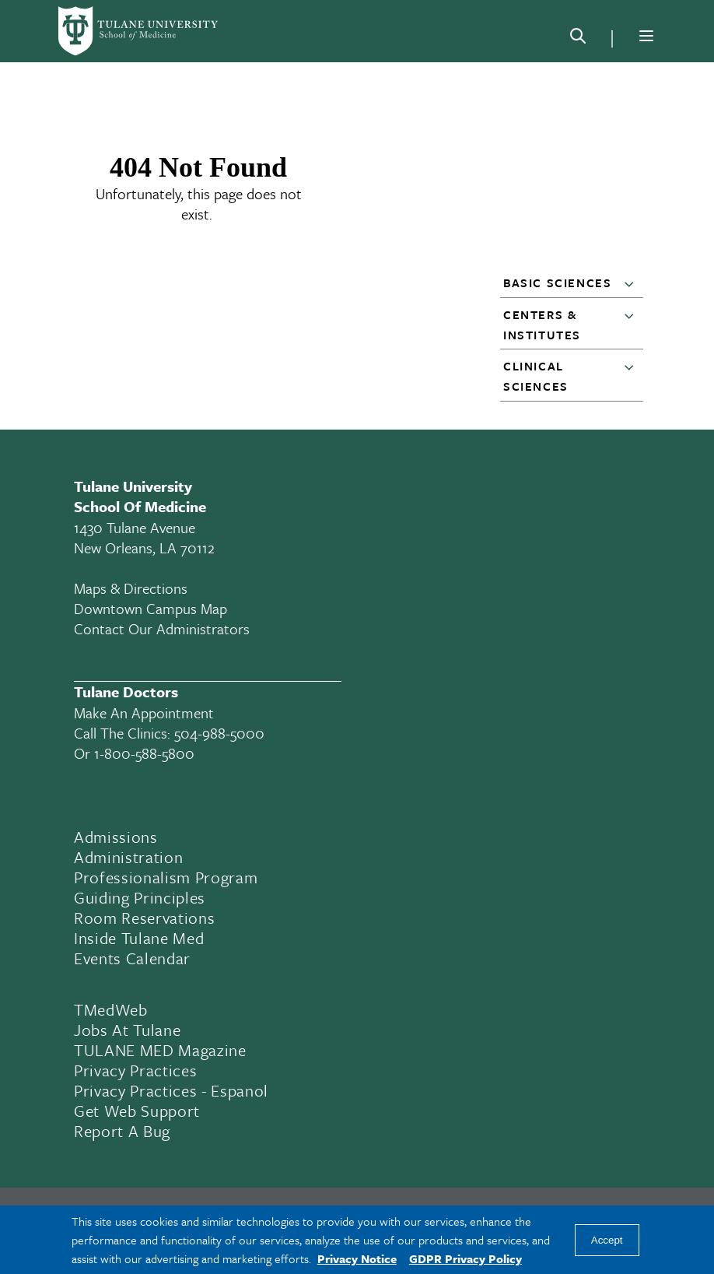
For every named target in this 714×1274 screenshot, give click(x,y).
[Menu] (646, 35)
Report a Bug (122, 1130)
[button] (632, 283)
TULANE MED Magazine (160, 1050)
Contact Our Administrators (162, 628)
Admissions (116, 836)
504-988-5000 (219, 732)
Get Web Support (137, 1110)
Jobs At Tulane (127, 1029)
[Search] (578, 38)
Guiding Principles (139, 897)
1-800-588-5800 (144, 752)
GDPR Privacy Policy (465, 1258)
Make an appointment (144, 712)
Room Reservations (144, 917)
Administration (128, 857)
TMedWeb (111, 1009)
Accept (607, 1240)
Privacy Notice (357, 1258)
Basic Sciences (557, 282)
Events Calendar (132, 958)
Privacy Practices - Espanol (171, 1090)
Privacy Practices (135, 1070)
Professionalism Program (165, 877)
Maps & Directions (130, 587)
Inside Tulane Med (139, 937)
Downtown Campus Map (150, 608)
